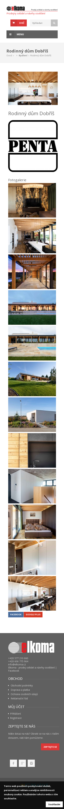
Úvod (9, 55)
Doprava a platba (20, 689)
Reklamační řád (19, 698)
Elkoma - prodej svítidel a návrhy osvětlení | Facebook (32, 669)
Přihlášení (15, 713)
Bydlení (23, 55)
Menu (15, 34)
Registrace (16, 718)
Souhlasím (54, 804)
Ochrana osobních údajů (24, 694)
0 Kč (21, 23)
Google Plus (33, 614)
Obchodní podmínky (22, 685)
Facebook (16, 614)
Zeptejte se (50, 746)
